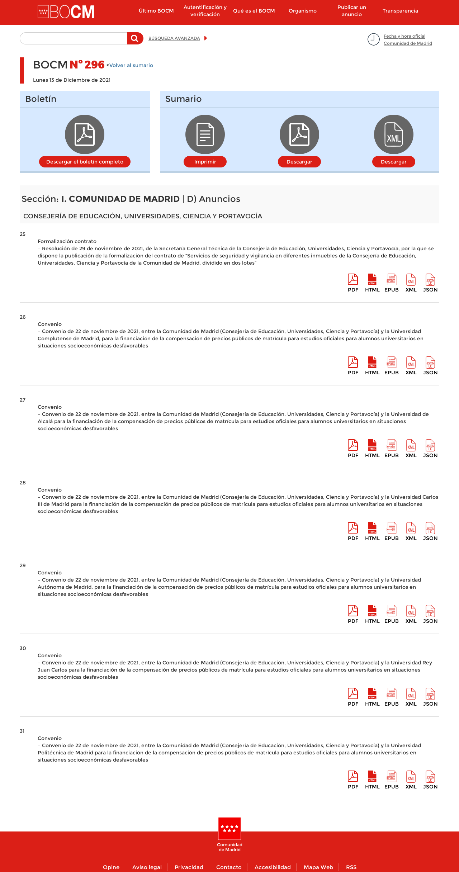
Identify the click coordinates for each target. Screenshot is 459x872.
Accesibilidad (273, 867)
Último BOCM (156, 11)
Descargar (299, 161)
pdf (353, 289)
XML (411, 289)
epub (391, 289)
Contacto (229, 867)
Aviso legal (147, 867)
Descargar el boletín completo (84, 161)
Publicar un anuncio (351, 11)
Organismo (303, 11)
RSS (351, 867)
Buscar (135, 42)
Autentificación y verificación (205, 11)
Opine (111, 867)
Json (430, 289)
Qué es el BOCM (254, 11)
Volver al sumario (131, 65)
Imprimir (205, 161)
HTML (372, 289)
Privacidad (189, 867)
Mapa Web (318, 867)
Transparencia (400, 11)
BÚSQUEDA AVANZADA (174, 38)
